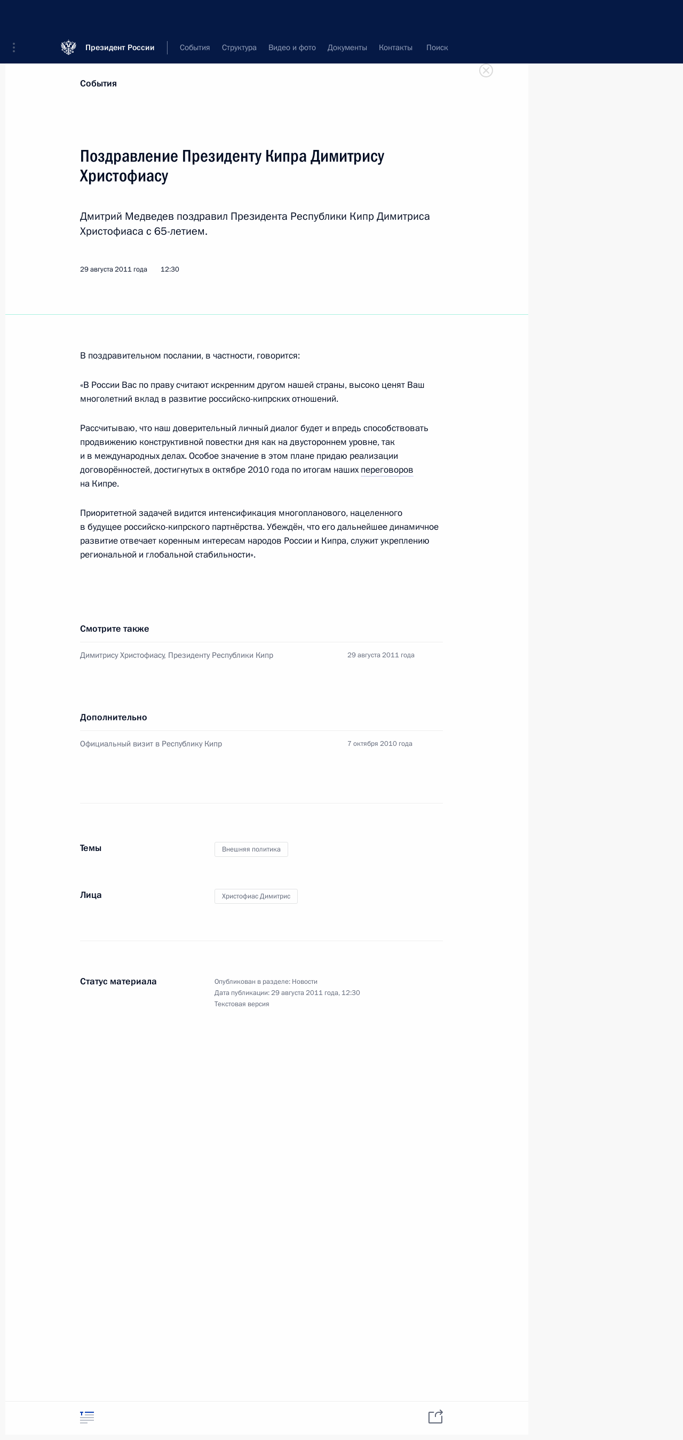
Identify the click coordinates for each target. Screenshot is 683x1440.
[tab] (87, 1417)
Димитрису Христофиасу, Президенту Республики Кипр (176, 655)
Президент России (120, 15)
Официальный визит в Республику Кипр (151, 743)
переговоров (387, 470)
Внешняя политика (251, 849)
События (98, 83)
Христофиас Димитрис (256, 896)
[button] (17, 16)
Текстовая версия (242, 1004)
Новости (304, 981)
